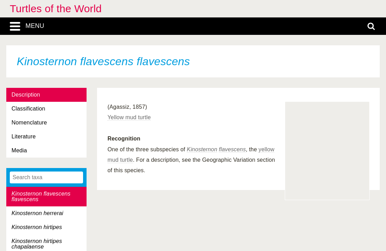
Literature (24, 136)
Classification (28, 109)
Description (26, 95)
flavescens (232, 149)
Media (19, 150)
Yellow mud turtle (129, 117)
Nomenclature (29, 123)
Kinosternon (202, 149)
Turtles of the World (56, 8)
